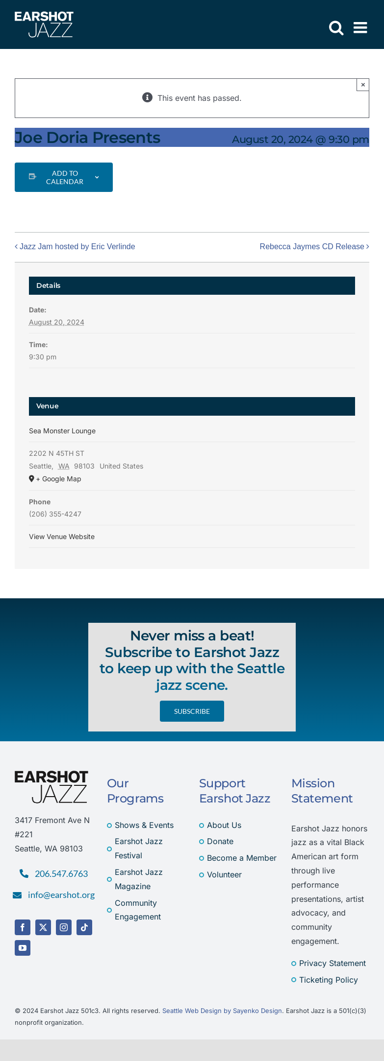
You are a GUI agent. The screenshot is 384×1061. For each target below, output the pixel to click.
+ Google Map (58, 478)
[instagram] (64, 927)
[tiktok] (84, 927)
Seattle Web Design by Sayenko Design (222, 1010)
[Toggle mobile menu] (361, 27)
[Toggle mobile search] (336, 27)
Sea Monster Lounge (62, 430)
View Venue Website (62, 536)
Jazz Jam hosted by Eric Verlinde (77, 246)
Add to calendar (64, 177)
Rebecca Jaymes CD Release (312, 246)
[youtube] (22, 948)
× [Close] (363, 84)
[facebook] (22, 927)
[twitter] (43, 927)
